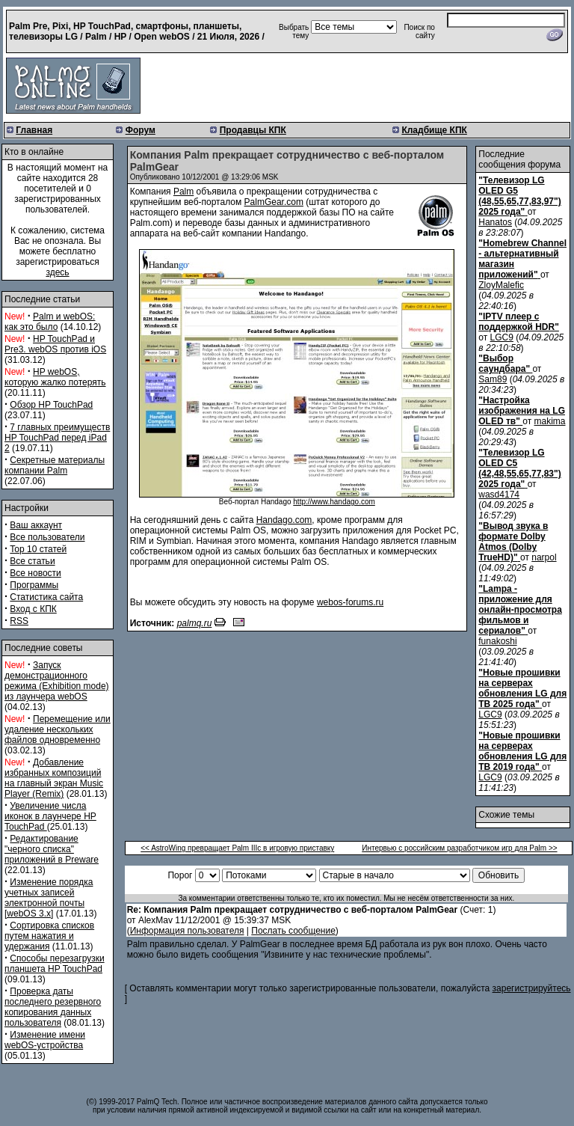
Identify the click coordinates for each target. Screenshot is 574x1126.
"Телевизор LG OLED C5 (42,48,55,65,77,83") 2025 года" (519, 468)
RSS (19, 621)
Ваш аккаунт (36, 525)
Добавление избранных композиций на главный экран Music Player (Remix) (53, 778)
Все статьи (32, 561)
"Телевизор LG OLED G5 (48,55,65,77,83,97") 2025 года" (519, 196)
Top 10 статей (38, 549)
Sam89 (492, 379)
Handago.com (284, 520)
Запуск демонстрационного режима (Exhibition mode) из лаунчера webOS (56, 681)
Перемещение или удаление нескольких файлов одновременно (57, 729)
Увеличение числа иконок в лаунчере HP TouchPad (50, 816)
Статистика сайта (46, 597)
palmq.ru (194, 623)
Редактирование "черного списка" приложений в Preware (51, 849)
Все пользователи (47, 537)
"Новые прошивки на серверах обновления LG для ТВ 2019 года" (522, 751)
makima (550, 421)
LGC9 (501, 337)
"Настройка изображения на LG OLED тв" (521, 410)
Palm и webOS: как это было (49, 321)
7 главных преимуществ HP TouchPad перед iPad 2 (57, 437)
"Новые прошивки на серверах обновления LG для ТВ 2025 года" (522, 688)
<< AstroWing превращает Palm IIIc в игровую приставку (237, 848)
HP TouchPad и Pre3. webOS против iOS (55, 344)
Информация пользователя (187, 930)
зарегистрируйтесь (532, 988)
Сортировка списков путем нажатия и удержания (49, 936)
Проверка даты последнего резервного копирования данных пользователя (52, 1007)
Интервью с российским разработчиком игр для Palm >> (459, 848)
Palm (183, 191)
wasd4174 (498, 494)
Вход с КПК (33, 609)
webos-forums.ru (350, 602)
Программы (34, 585)
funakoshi (497, 641)
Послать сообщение (293, 930)
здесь (57, 272)
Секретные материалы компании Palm (54, 465)
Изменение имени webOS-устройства (44, 1039)
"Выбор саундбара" (504, 363)
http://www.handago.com (334, 502)
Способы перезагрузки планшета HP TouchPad (54, 963)
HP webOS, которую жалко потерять (55, 377)
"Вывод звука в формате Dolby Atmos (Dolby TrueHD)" (513, 542)
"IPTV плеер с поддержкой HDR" (518, 321)
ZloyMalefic (501, 285)
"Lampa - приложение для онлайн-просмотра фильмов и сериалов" (520, 610)
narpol (543, 557)
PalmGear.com (273, 202)
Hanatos (495, 222)
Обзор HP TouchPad (51, 405)
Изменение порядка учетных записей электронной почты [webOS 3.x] (48, 898)
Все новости (35, 573)
